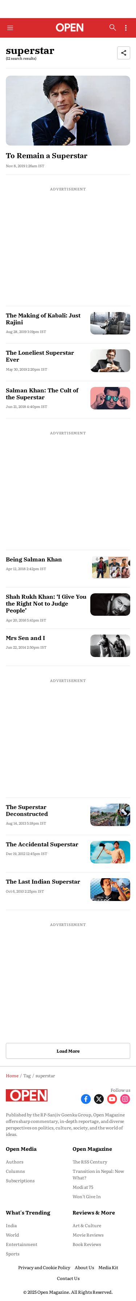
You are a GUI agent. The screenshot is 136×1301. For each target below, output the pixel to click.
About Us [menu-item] (84, 1267)
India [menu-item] (11, 1225)
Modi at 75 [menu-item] (83, 1187)
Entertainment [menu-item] (21, 1244)
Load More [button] (68, 1051)
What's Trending (28, 1212)
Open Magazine (92, 1148)
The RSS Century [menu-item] (90, 1161)
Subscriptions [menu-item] (20, 1180)
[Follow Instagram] (125, 1098)
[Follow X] (99, 1098)
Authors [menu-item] (14, 1161)
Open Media (21, 1148)
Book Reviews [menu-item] (87, 1244)
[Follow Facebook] (86, 1098)
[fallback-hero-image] (68, 111)
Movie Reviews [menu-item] (88, 1234)
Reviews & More (94, 1212)
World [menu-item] (12, 1234)
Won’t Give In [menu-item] (87, 1196)
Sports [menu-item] (12, 1253)
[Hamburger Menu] (10, 28)
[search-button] (112, 27)
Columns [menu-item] (15, 1171)
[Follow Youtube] (112, 1098)
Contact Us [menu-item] (68, 1278)
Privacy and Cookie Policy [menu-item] (44, 1267)
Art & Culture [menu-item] (87, 1225)
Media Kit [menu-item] (108, 1267)
